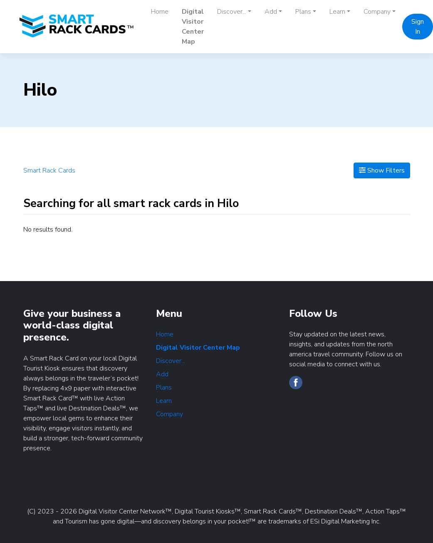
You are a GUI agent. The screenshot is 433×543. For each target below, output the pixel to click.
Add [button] (271, 11)
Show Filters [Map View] (382, 170)
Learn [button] (337, 11)
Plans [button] (303, 11)
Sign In (417, 26)
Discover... (170, 360)
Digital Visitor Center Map (193, 26)
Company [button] (377, 11)
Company (169, 414)
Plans (164, 387)
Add (162, 374)
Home (159, 11)
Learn (164, 400)
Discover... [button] (231, 11)
